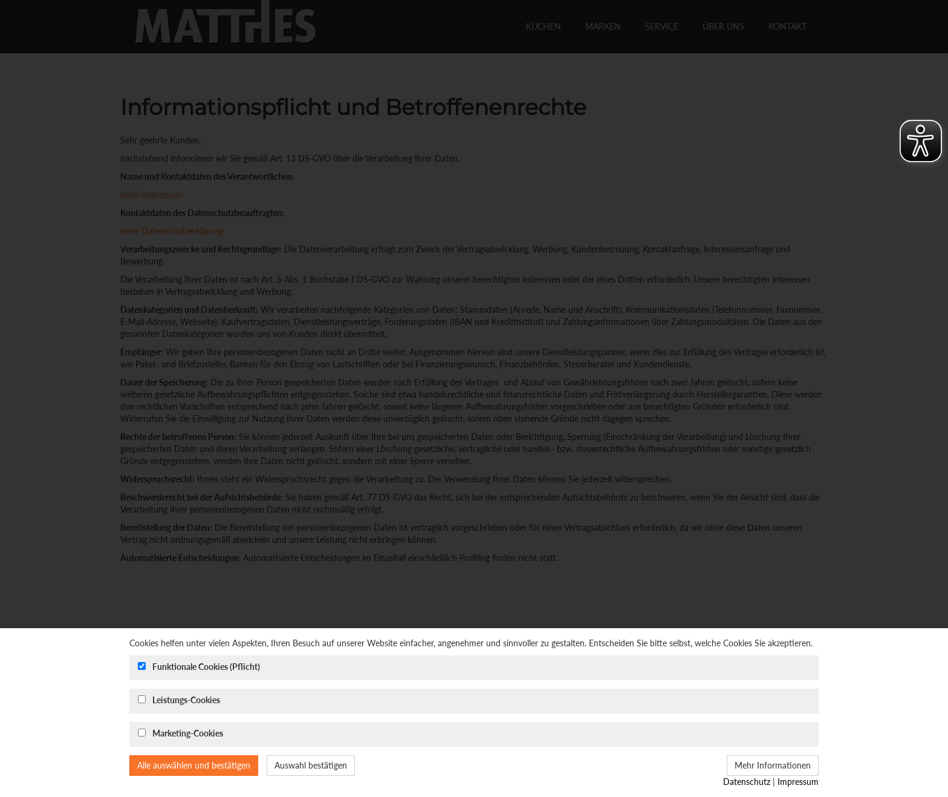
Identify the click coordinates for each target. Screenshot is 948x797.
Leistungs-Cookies (186, 700)
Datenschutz (746, 781)
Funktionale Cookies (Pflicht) (206, 666)
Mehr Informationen (773, 765)
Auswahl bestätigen (310, 765)
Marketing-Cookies (187, 733)
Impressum (798, 781)
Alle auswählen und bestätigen (193, 765)
